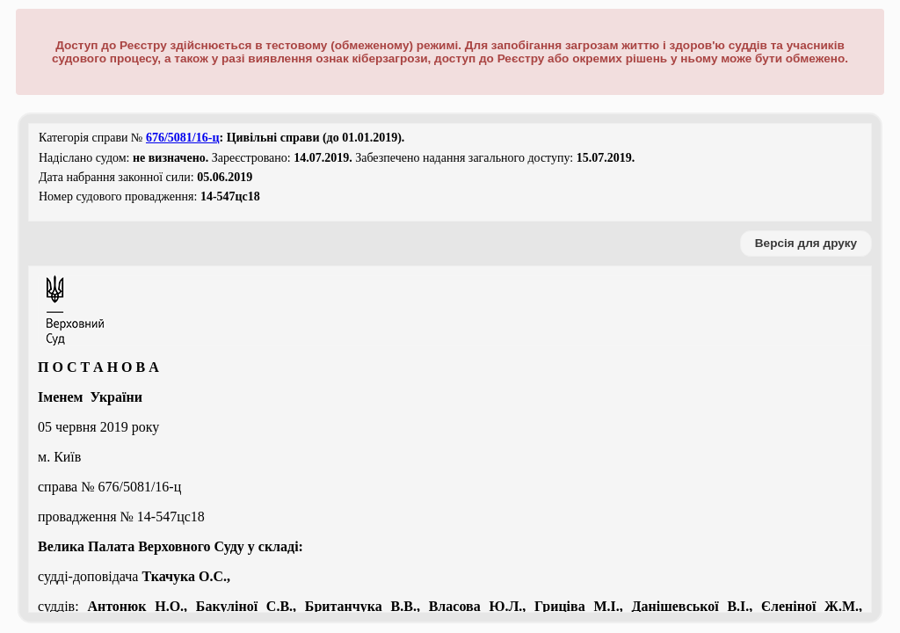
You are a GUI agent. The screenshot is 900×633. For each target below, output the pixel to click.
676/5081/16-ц (183, 137)
